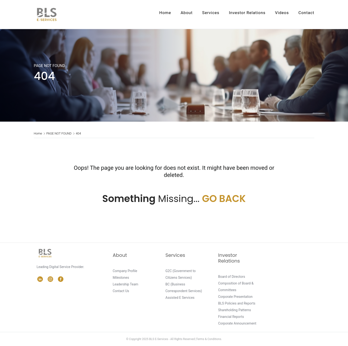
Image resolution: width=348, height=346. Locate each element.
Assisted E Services (180, 298)
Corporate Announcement (237, 323)
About (186, 12)
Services (210, 12)
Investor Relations (247, 12)
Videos (282, 12)
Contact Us (121, 291)
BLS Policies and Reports (236, 303)
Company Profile (125, 271)
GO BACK (224, 198)
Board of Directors (231, 277)
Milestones (121, 277)
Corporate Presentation (235, 297)
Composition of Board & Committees (236, 286)
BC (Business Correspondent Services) (184, 287)
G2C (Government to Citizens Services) (181, 274)
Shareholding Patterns (234, 310)
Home (165, 12)
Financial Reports (231, 317)
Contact (306, 12)
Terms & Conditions (208, 339)
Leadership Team (125, 284)
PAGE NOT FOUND (59, 133)
